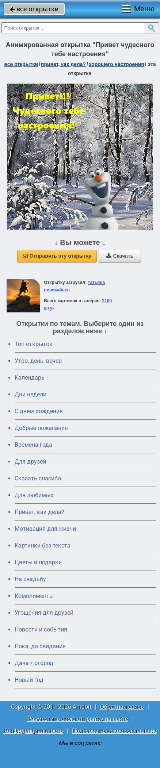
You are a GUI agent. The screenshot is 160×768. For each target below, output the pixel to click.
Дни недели (30, 394)
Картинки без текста (43, 545)
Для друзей (30, 461)
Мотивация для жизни (45, 528)
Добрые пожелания (41, 428)
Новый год (29, 679)
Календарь (30, 377)
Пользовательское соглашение (114, 730)
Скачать (119, 256)
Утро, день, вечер (38, 360)
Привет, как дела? (39, 511)
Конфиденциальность (33, 730)
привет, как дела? (63, 64)
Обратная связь (122, 706)
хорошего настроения (116, 64)
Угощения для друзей (44, 612)
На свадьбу (30, 579)
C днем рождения (39, 411)
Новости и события (41, 629)
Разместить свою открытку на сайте (77, 718)
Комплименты (34, 595)
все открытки (34, 9)
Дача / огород (34, 663)
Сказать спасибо (38, 478)
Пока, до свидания (40, 646)
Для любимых (34, 495)
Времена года (33, 444)
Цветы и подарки (38, 562)
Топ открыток (34, 344)
